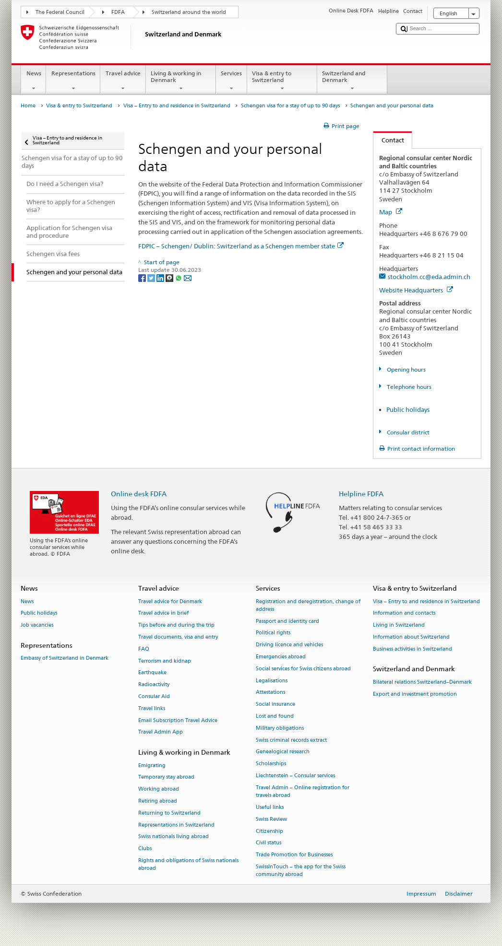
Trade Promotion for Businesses (294, 855)
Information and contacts (404, 613)
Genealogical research (283, 752)
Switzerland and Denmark (352, 81)
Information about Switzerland (411, 637)
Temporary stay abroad (166, 777)
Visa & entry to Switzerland (282, 81)
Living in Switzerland (399, 625)
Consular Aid (154, 696)
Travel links (151, 708)
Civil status (268, 843)
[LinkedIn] (161, 277)
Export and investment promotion (415, 694)
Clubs (145, 849)
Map (390, 212)
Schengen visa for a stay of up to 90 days (290, 106)
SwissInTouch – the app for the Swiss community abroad (301, 870)
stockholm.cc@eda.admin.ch (429, 276)
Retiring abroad (157, 801)
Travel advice (123, 81)
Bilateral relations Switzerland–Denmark (422, 682)
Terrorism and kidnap (164, 661)
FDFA (118, 12)
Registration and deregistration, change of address (308, 605)
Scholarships (271, 764)
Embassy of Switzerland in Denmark (64, 658)
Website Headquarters (416, 290)
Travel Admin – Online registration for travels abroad (302, 791)
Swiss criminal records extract (291, 740)
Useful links (270, 807)
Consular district (407, 432)
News (34, 81)
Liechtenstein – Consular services (295, 776)
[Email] (187, 277)
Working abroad (158, 789)
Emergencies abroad (281, 657)
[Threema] (170, 277)
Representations (73, 81)
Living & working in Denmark (180, 81)
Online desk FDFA (139, 494)
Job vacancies (37, 625)
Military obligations (280, 728)
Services (231, 81)
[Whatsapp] (179, 277)
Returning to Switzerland (169, 813)
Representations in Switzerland (176, 825)
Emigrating (152, 765)
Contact (388, 140)
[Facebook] (142, 277)
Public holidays (408, 409)
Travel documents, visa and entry (178, 637)
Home (28, 106)
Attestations (270, 692)
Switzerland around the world (189, 12)
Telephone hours (408, 386)
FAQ (143, 649)
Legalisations (271, 680)
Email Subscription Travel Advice (177, 720)
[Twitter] (151, 277)
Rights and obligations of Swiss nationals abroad (188, 864)
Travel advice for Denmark (170, 601)
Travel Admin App (160, 732)
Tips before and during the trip (176, 625)
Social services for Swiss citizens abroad (303, 669)
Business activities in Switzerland (412, 649)
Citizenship (269, 831)
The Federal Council (60, 12)
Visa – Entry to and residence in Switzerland (176, 106)
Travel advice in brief (163, 613)
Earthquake (152, 673)
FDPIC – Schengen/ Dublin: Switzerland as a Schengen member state (241, 246)
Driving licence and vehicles (289, 645)
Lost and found (275, 716)
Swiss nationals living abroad (173, 837)
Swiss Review (271, 819)
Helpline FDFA (361, 494)
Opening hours (405, 369)
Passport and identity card (287, 621)
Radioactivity (153, 685)
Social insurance (275, 704)
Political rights (273, 633)
